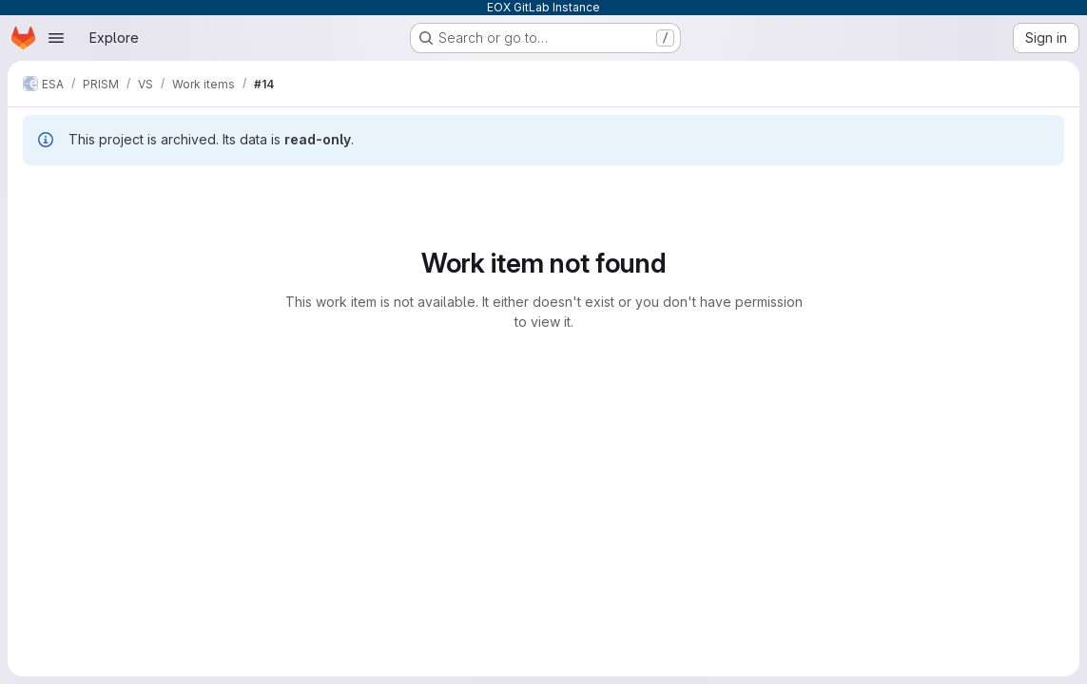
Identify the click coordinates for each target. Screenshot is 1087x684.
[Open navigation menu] (56, 38)
